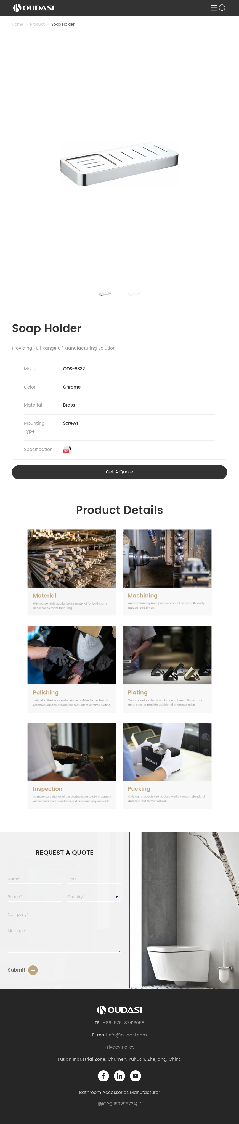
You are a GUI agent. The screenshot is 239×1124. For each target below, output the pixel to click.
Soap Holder (63, 24)
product (37, 24)
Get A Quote (119, 472)
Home (17, 24)
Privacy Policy (120, 1047)
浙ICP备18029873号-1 (120, 1104)
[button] (105, 294)
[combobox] (94, 897)
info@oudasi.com (127, 1035)
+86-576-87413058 (123, 1023)
